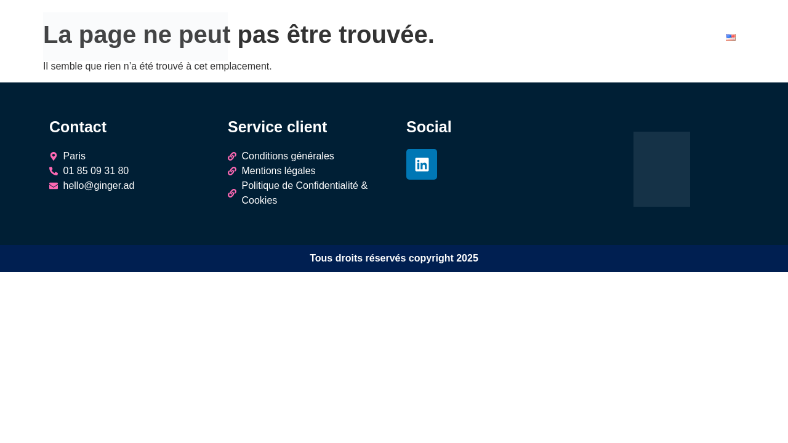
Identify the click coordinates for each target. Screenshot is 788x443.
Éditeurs (557, 38)
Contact (690, 38)
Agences (502, 38)
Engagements (624, 38)
